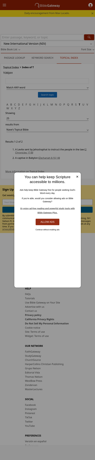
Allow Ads (47, 222)
